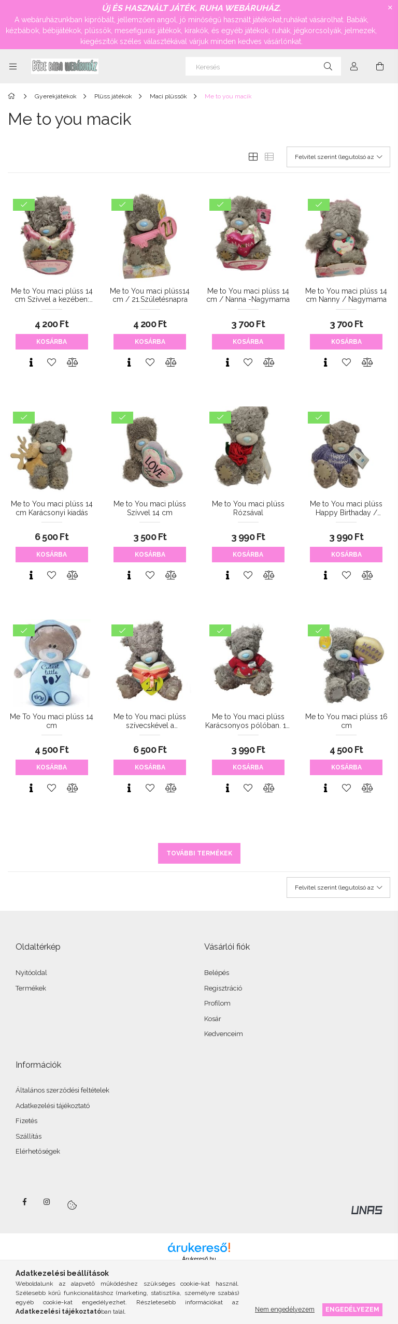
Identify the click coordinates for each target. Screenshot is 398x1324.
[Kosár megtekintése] (380, 66)
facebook (24, 1202)
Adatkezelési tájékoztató (53, 1106)
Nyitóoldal (31, 973)
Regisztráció (223, 988)
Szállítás (28, 1136)
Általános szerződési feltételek (62, 1090)
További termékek (199, 853)
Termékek (31, 988)
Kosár (212, 1019)
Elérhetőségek (38, 1151)
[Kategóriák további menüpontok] (13, 66)
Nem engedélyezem (285, 1309)
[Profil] (354, 66)
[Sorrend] (338, 157)
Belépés (216, 973)
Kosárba (51, 341)
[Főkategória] (13, 96)
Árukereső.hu (199, 1259)
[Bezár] (390, 8)
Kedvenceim (223, 1034)
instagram (47, 1202)
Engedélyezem (352, 1309)
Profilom (217, 1003)
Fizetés (26, 1121)
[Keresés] (263, 66)
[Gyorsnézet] (31, 362)
